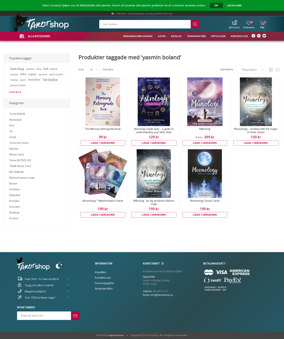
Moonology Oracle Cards (205, 200)
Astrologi (17, 69)
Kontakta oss (103, 277)
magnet (14, 74)
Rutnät (270, 69)
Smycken (14, 206)
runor (32, 74)
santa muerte (56, 74)
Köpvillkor (100, 272)
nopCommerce (115, 335)
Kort (11, 125)
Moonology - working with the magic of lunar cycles (255, 130)
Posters (14, 218)
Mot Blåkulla (16, 172)
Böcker (13, 183)
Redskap (14, 212)
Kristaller (14, 201)
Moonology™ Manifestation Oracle (103, 200)
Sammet (42, 74)
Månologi (204, 129)
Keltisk (53, 68)
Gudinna (30, 68)
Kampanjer (15, 119)
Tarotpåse (50, 80)
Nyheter (13, 148)
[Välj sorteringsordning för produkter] (250, 69)
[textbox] (145, 24)
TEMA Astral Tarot (20, 166)
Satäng (14, 79)
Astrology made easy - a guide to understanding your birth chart (154, 130)
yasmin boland (18, 85)
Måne (23, 74)
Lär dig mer (234, 5)
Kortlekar (14, 189)
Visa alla (15, 92)
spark (23, 79)
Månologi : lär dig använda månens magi (153, 202)
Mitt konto (234, 27)
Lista (277, 69)
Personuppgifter (104, 283)
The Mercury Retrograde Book (103, 129)
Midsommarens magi (21, 177)
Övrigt (12, 137)
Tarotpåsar (34, 79)
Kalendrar (14, 195)
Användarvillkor (104, 288)
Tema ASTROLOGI (20, 160)
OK (216, 5)
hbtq (38, 68)
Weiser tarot (16, 154)
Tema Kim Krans (19, 143)
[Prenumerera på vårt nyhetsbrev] (44, 315)
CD (11, 131)
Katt (45, 69)
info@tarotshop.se (162, 295)
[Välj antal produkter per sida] (93, 69)
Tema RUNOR (17, 114)
